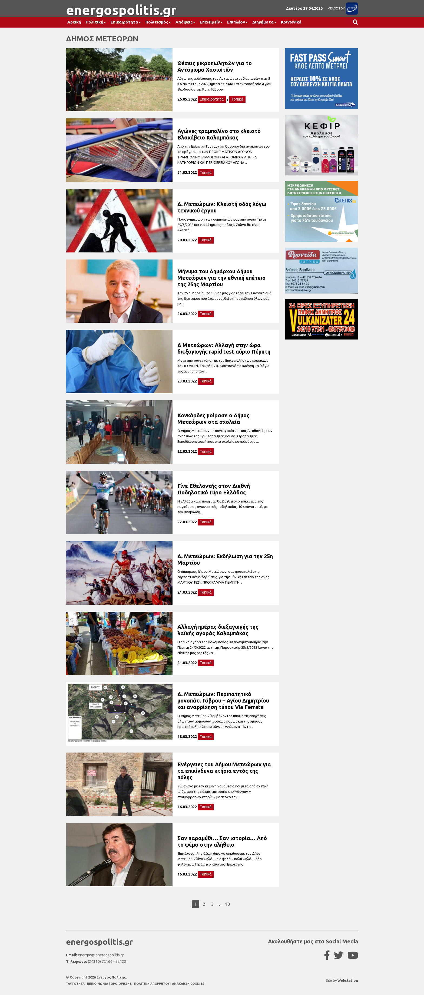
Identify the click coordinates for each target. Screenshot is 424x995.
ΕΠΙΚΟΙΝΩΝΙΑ (98, 983)
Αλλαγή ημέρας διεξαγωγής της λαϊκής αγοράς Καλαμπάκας (217, 630)
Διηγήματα (263, 22)
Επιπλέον (236, 22)
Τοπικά (237, 99)
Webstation (347, 980)
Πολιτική (94, 22)
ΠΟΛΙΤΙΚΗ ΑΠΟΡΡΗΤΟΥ (152, 983)
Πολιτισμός (156, 22)
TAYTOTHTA (75, 983)
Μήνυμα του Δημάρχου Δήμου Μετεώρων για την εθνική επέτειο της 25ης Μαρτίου (221, 277)
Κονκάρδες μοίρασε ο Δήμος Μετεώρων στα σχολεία (213, 418)
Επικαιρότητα (124, 22)
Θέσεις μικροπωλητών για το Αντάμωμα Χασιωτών (214, 66)
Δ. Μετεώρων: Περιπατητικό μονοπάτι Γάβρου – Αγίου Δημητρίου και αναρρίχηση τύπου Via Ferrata (223, 700)
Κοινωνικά (291, 22)
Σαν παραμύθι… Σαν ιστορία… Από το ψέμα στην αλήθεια (222, 841)
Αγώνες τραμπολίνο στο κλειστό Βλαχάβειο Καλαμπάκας (219, 134)
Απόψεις (184, 22)
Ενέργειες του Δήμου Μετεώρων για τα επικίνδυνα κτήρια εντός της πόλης (224, 770)
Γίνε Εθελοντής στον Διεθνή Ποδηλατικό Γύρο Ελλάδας (213, 489)
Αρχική (74, 22)
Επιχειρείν (210, 22)
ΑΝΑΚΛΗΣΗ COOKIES (188, 983)
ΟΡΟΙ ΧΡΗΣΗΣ (121, 983)
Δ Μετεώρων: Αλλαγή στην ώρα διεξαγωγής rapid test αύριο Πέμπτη (223, 348)
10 (227, 904)
